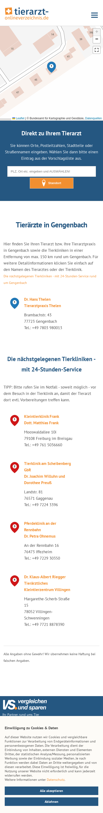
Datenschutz (55, 780)
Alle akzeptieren (51, 791)
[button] (51, 67)
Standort (51, 183)
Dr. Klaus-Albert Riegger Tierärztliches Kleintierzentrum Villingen (47, 583)
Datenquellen (93, 118)
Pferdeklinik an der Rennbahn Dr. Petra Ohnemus (40, 530)
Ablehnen (51, 802)
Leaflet (18, 118)
